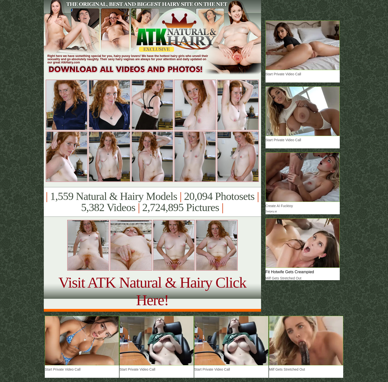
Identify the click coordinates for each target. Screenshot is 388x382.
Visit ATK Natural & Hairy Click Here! (152, 291)
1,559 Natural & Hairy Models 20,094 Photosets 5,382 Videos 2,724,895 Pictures (152, 202)
